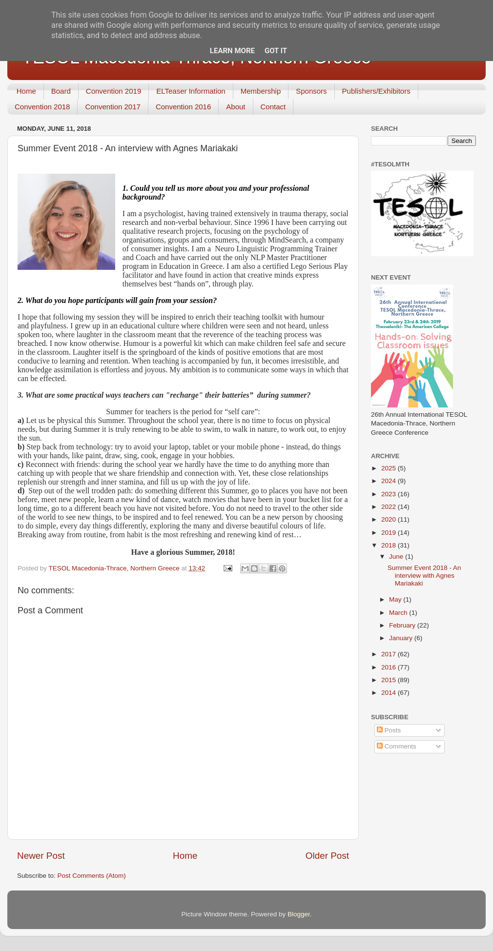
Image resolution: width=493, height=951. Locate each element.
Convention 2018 (42, 106)
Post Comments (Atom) (92, 875)
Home (26, 91)
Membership (261, 91)
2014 (389, 692)
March (399, 612)
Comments (396, 746)
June (397, 556)
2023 (389, 494)
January (401, 638)
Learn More (232, 50)
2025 (389, 468)
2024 (389, 481)
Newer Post (41, 855)
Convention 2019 (113, 91)
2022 (389, 506)
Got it (276, 50)
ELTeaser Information (190, 91)
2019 (389, 532)
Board (61, 91)
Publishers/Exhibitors (376, 91)
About (235, 106)
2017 (389, 654)
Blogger (299, 914)
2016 (389, 667)
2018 (389, 545)
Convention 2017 (112, 106)
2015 (389, 680)
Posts (389, 730)
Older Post (327, 855)
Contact (273, 106)
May (396, 599)
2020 (389, 519)
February (403, 625)
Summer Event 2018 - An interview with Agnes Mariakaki (424, 575)
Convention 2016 (183, 106)
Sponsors (311, 91)
